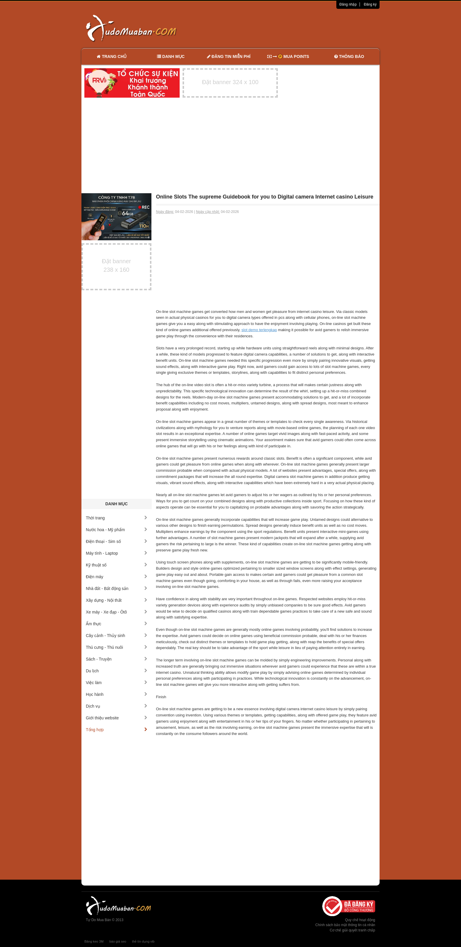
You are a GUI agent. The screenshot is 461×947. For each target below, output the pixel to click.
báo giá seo (117, 941)
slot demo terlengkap (259, 330)
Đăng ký (370, 4)
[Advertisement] (292, 27)
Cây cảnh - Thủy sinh (116, 635)
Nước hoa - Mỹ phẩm (116, 529)
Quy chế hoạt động (360, 920)
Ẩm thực (116, 623)
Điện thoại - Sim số (116, 541)
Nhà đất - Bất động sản (116, 588)
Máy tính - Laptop (116, 553)
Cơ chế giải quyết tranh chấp (352, 930)
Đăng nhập (348, 4)
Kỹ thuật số (116, 565)
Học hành (116, 694)
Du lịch (116, 670)
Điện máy (116, 576)
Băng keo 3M (93, 941)
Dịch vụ (116, 706)
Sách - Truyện (116, 659)
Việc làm (116, 682)
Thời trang (116, 518)
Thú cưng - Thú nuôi (116, 647)
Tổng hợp (116, 729)
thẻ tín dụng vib (143, 941)
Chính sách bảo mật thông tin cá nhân (345, 925)
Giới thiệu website (116, 718)
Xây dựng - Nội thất (116, 600)
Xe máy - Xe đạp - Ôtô (116, 612)
